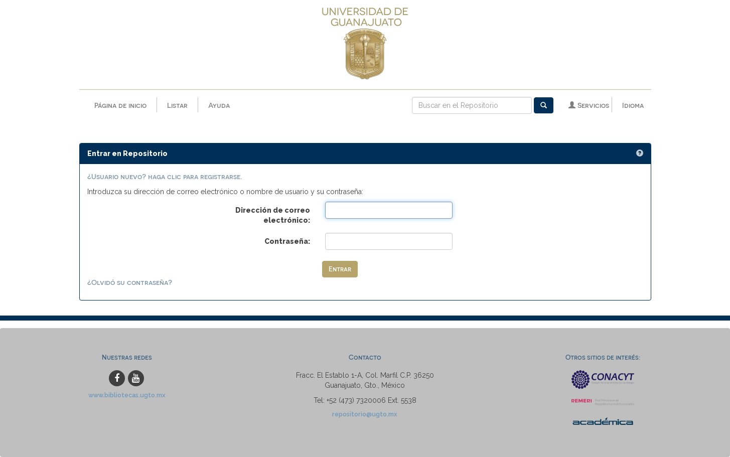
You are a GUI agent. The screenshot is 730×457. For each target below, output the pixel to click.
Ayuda (219, 105)
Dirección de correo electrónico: (272, 215)
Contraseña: (287, 241)
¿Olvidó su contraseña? (129, 282)
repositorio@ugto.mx (364, 414)
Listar (177, 105)
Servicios (588, 105)
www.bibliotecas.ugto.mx (127, 395)
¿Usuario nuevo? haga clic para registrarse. (164, 176)
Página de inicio (120, 105)
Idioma (633, 105)
